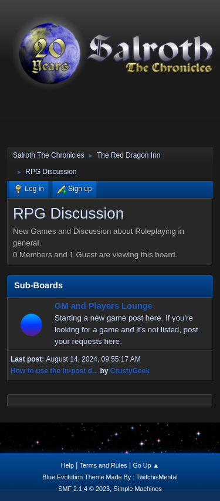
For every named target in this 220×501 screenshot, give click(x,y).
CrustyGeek (130, 371)
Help (67, 465)
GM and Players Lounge (104, 306)
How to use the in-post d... (54, 371)
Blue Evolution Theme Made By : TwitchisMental (109, 476)
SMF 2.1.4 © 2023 (84, 488)
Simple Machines (138, 488)
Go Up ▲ (146, 465)
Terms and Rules (103, 465)
